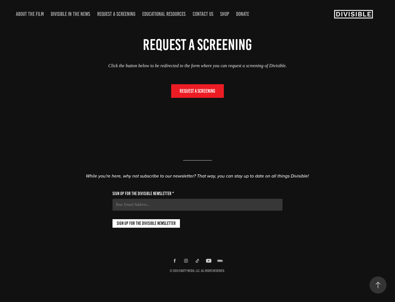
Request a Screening (116, 14)
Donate (242, 14)
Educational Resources (164, 14)
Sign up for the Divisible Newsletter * (143, 193)
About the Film (30, 14)
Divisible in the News (70, 14)
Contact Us (203, 14)
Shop (224, 14)
